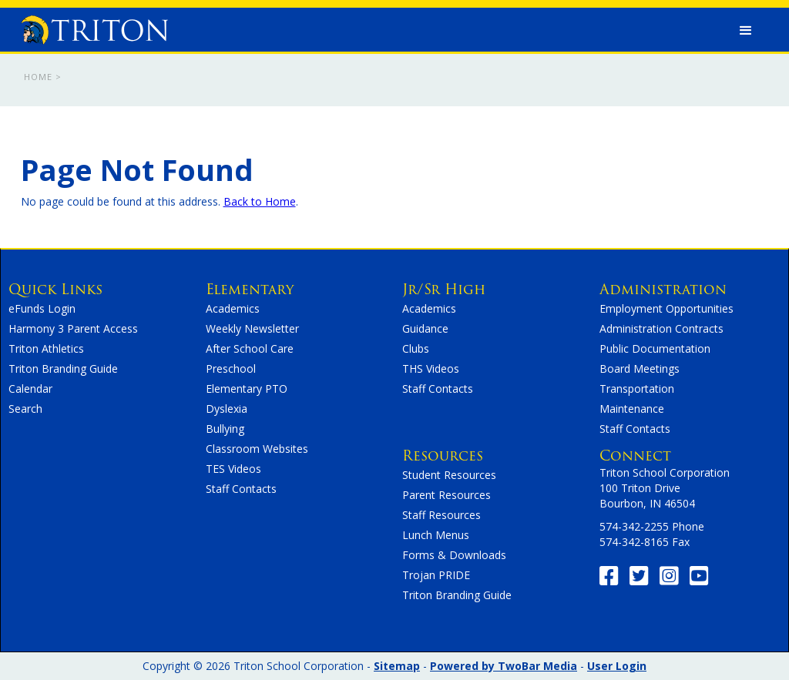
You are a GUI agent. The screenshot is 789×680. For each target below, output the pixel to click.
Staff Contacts (241, 488)
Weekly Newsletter (252, 328)
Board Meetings (639, 368)
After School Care (250, 348)
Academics (233, 308)
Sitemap (397, 665)
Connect (635, 455)
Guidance (425, 328)
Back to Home (259, 201)
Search (25, 408)
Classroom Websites (257, 448)
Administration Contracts (661, 328)
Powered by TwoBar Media (503, 665)
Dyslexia (226, 408)
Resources (442, 455)
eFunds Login (42, 308)
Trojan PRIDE (436, 575)
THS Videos (430, 368)
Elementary (250, 289)
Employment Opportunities (666, 308)
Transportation (636, 388)
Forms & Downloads (454, 555)
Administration (663, 289)
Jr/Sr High (443, 289)
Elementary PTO (246, 388)
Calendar (30, 388)
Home (38, 76)
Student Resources (449, 474)
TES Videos (233, 468)
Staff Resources (441, 514)
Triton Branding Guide (63, 368)
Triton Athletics (46, 348)
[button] (746, 31)
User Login (616, 665)
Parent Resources (446, 494)
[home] (95, 26)
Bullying (225, 428)
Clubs (415, 348)
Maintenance (631, 408)
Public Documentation (654, 348)
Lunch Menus (435, 535)
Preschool (231, 368)
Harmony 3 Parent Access (73, 328)
